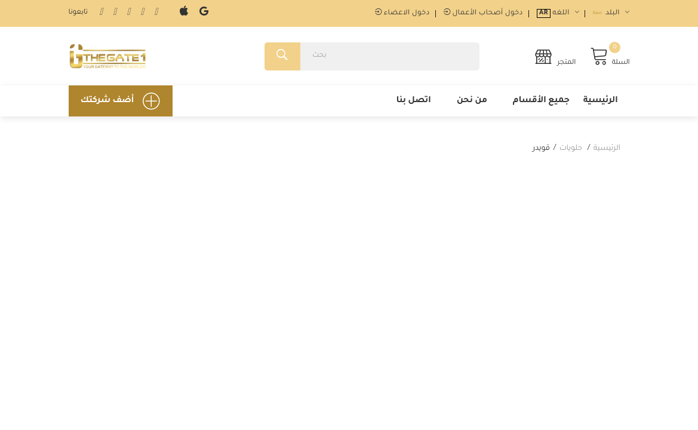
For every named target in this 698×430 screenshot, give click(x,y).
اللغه (558, 13)
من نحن (472, 101)
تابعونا (78, 13)
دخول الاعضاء (402, 13)
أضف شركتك (121, 101)
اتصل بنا (413, 101)
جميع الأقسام (541, 101)
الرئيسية (600, 101)
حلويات (570, 149)
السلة (609, 56)
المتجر (555, 56)
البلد (611, 13)
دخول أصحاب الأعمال (483, 13)
